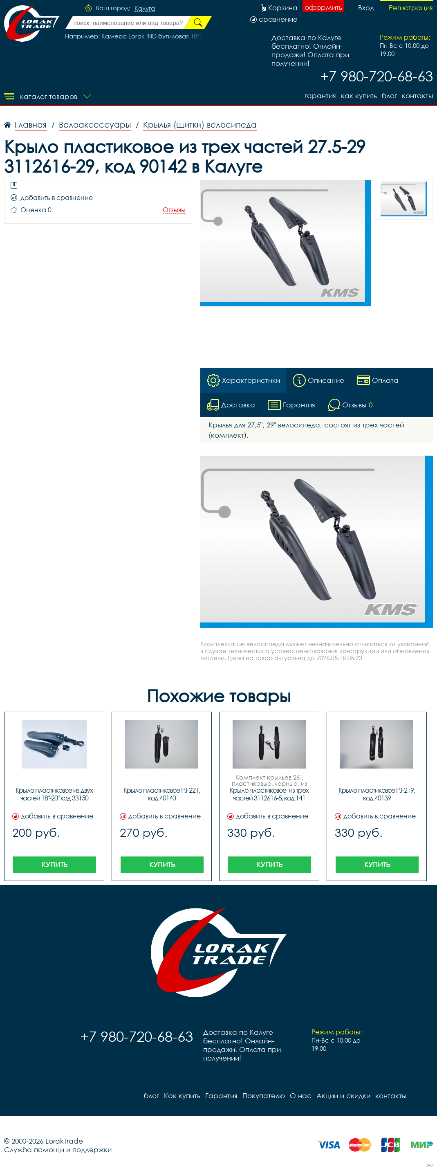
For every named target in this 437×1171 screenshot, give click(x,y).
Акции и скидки (343, 1095)
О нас (301, 1095)
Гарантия (320, 95)
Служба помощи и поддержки (58, 1149)
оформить (323, 7)
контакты (417, 95)
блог (389, 95)
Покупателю (263, 1095)
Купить (54, 864)
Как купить (359, 95)
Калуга (144, 8)
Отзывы (174, 210)
